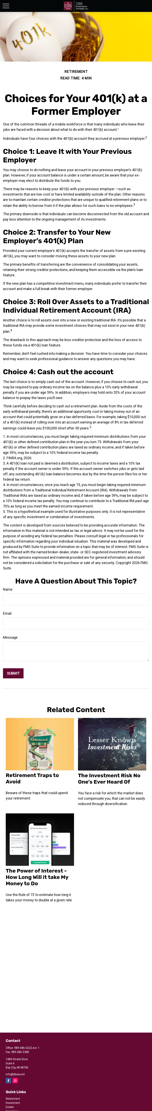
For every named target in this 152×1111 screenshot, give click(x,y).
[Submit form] (13, 673)
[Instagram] (15, 1080)
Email (7, 613)
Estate (10, 1107)
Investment (13, 1102)
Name (7, 589)
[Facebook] (8, 1080)
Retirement (13, 1098)
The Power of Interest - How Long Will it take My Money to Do (37, 877)
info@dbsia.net (15, 1074)
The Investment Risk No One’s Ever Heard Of (109, 778)
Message (10, 637)
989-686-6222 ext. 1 (26, 1047)
